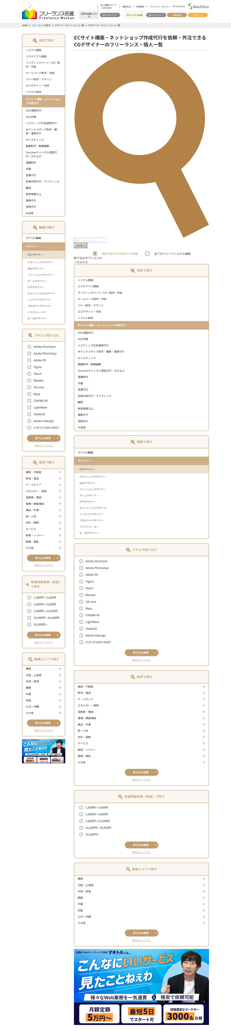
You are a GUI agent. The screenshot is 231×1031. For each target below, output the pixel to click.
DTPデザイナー (36, 287)
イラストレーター (37, 312)
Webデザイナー (36, 268)
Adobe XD (40, 360)
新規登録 (177, 15)
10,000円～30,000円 (46, 618)
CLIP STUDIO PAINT (46, 427)
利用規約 (140, 6)
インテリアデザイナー (40, 299)
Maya (37, 394)
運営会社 (126, 6)
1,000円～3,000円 (45, 597)
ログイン (198, 15)
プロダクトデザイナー (40, 306)
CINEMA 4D (41, 400)
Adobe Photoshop (45, 353)
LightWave (40, 407)
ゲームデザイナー (37, 281)
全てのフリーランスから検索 (172, 254)
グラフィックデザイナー (41, 262)
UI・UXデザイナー (38, 318)
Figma (38, 367)
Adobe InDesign (44, 421)
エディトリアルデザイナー (42, 293)
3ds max (39, 387)
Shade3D (39, 414)
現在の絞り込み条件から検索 (120, 254)
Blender (39, 380)
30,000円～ (41, 624)
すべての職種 (33, 238)
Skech (37, 373)
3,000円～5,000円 (45, 604)
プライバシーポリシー (160, 6)
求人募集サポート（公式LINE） (108, 6)
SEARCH (80, 245)
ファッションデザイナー (41, 274)
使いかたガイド (110, 15)
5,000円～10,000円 (46, 611)
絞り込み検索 (43, 438)
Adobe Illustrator (45, 346)
